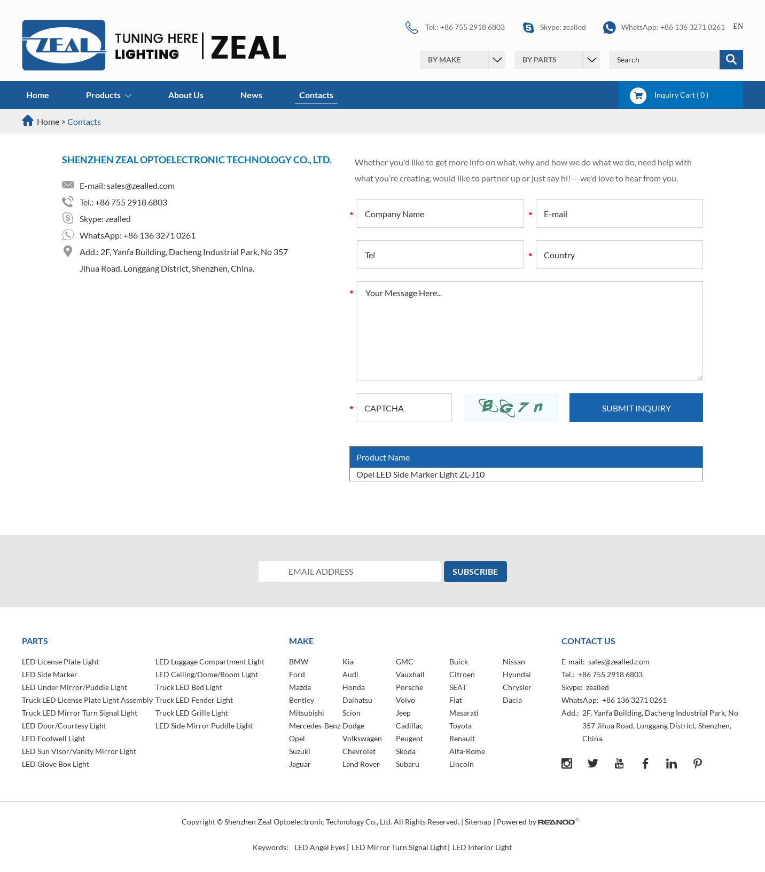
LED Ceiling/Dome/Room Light (206, 674)
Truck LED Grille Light (191, 712)
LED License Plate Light (60, 661)
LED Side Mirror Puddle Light (204, 725)
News (251, 95)
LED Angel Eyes (320, 847)
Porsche (409, 687)
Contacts (316, 95)
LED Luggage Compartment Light (209, 661)
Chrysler (517, 687)
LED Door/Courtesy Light (64, 725)
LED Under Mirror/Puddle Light (74, 687)
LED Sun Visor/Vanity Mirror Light (79, 751)
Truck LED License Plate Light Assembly (87, 699)
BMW (298, 661)
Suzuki (299, 751)
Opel (297, 738)
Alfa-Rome (467, 751)
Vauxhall (410, 674)
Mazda (300, 687)
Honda (353, 687)
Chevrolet (359, 751)
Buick (458, 661)
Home (37, 95)
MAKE (301, 641)
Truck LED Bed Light (188, 687)
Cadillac (409, 725)
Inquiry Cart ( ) (669, 94)
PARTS (35, 641)
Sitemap (478, 821)
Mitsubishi (306, 712)
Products (108, 96)
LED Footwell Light (53, 738)
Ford (297, 674)
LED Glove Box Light (55, 763)
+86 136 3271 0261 (692, 26)
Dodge (353, 725)
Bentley (301, 699)
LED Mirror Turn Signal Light (399, 847)
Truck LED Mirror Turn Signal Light (79, 712)
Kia (348, 661)
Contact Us (588, 641)
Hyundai (517, 674)
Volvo (405, 699)
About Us (186, 95)
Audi (350, 674)
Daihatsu (357, 699)
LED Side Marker (49, 674)
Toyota (460, 725)
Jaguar (300, 763)
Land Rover (361, 763)
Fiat (455, 699)
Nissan (514, 661)
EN (738, 26)
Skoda (406, 751)
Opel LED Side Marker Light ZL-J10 (420, 474)
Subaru (407, 763)
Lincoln (461, 763)
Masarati (464, 712)
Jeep (403, 712)
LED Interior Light (482, 847)
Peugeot (409, 738)
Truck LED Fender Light (194, 699)
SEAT (457, 687)
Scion (351, 712)
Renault (462, 738)
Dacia (512, 699)
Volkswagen (362, 738)
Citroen (462, 674)
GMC (404, 661)
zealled (574, 26)
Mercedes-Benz (314, 725)
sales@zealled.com (141, 185)
